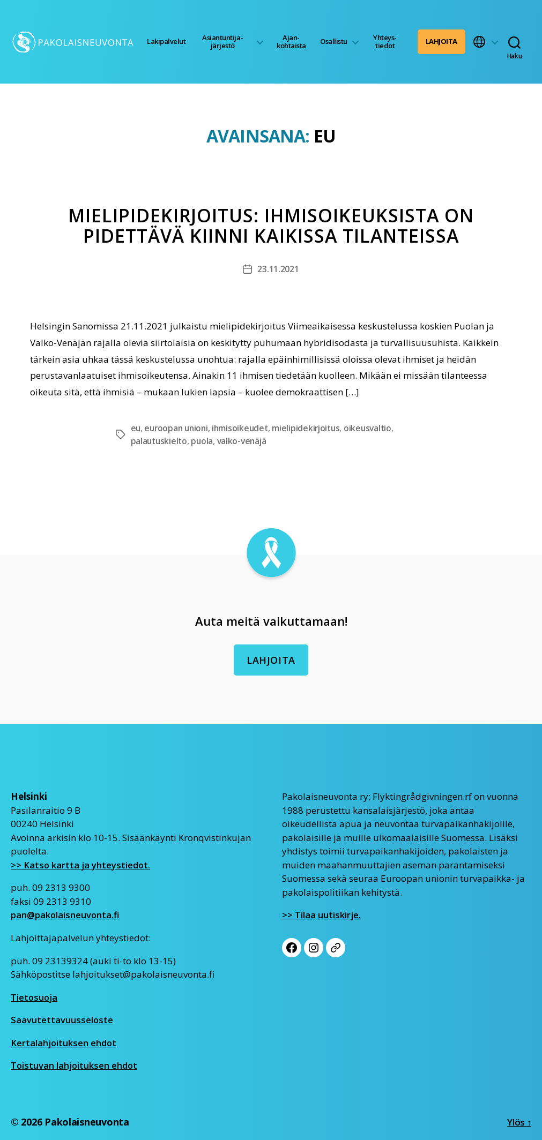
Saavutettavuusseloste (62, 1019)
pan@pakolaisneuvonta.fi (66, 915)
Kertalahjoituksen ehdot (64, 1042)
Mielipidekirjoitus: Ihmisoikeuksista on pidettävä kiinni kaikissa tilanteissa (271, 226)
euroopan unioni (178, 428)
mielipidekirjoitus (312, 428)
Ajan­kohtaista (291, 42)
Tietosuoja (34, 997)
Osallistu (333, 41)
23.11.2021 (278, 269)
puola (204, 441)
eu (136, 428)
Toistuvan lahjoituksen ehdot (75, 1065)
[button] (485, 41)
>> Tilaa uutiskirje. (321, 915)
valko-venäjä (245, 441)
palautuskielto (160, 441)
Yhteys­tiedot (385, 42)
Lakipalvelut (166, 41)
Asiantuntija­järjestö (222, 42)
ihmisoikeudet (244, 428)
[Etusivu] (74, 42)
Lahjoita (441, 41)
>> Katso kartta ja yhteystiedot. (81, 864)
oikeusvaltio (375, 428)
